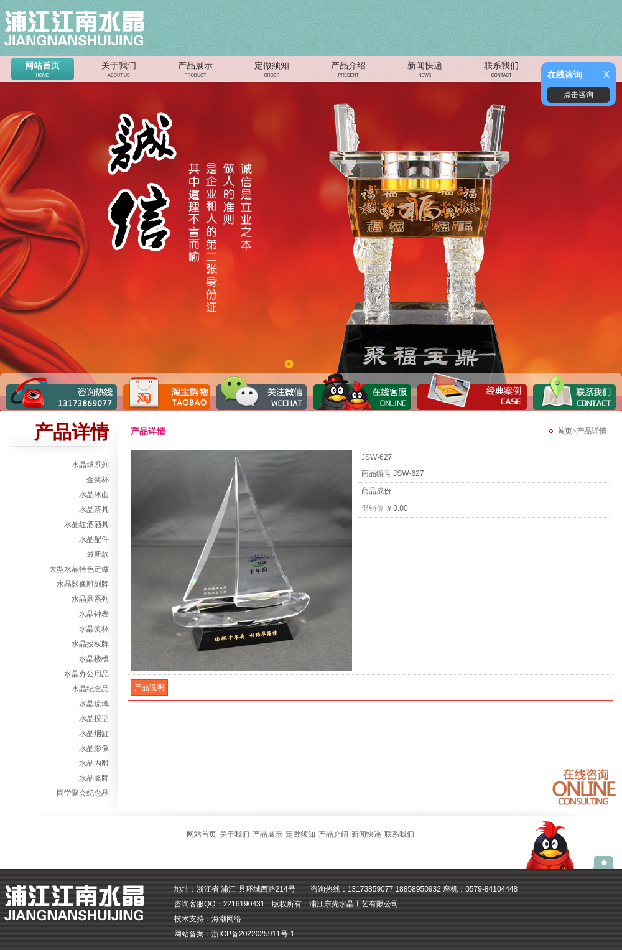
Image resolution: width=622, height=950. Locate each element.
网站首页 (42, 70)
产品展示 (195, 70)
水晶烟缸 (94, 733)
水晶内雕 (94, 763)
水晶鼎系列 (90, 599)
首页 (564, 431)
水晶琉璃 (94, 703)
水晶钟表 (94, 614)
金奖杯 (97, 479)
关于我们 (119, 70)
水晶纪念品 (90, 688)
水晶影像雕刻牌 (83, 584)
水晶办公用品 (86, 673)
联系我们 (501, 70)
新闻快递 (425, 70)
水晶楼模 (94, 658)
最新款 (97, 554)
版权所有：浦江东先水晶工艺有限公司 (335, 904)
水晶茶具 (94, 509)
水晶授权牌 (90, 644)
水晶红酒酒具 (86, 524)
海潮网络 (226, 919)
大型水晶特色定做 (79, 569)
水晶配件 (94, 539)
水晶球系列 (90, 464)
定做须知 (272, 70)
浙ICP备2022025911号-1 (252, 933)
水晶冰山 (94, 494)
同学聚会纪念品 (83, 793)
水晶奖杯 (94, 629)
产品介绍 (348, 70)
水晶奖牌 (94, 778)
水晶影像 (94, 748)
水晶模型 (94, 718)
